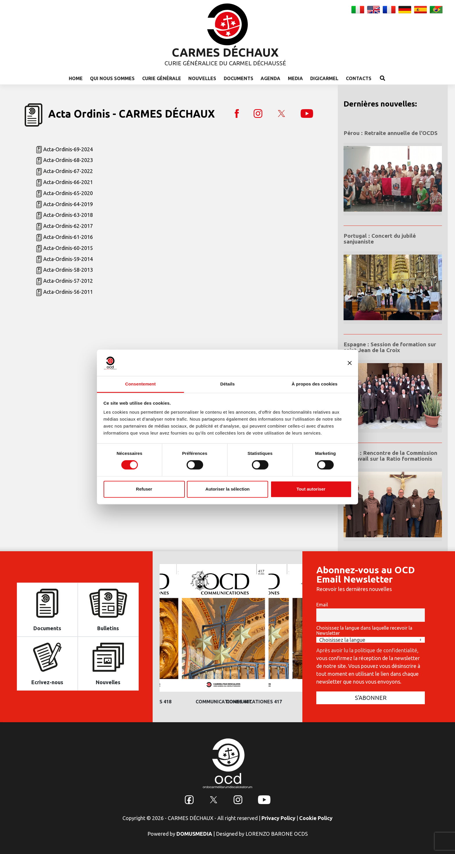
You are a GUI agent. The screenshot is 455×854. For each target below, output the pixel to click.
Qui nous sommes (112, 78)
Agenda (270, 78)
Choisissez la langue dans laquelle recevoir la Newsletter (364, 630)
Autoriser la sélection (227, 489)
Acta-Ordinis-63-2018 (68, 215)
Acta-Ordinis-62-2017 (68, 226)
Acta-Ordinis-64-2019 (68, 204)
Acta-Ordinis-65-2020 (68, 193)
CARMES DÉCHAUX (225, 52)
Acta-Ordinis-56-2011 (68, 292)
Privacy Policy (278, 818)
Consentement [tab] (140, 383)
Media (295, 78)
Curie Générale (161, 78)
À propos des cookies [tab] (314, 383)
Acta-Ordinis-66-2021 (68, 182)
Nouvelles (202, 78)
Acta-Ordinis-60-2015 (68, 248)
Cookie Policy (316, 818)
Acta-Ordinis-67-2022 (68, 171)
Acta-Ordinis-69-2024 (68, 149)
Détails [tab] (227, 383)
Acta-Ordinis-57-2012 (68, 281)
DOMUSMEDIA (194, 834)
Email (322, 604)
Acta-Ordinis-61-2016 (68, 237)
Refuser (144, 489)
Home (76, 78)
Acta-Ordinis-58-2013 (68, 270)
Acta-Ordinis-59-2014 (68, 259)
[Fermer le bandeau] (350, 363)
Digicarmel (324, 78)
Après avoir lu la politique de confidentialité (366, 650)
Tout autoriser (311, 489)
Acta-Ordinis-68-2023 (68, 160)
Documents (238, 78)
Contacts (358, 78)
